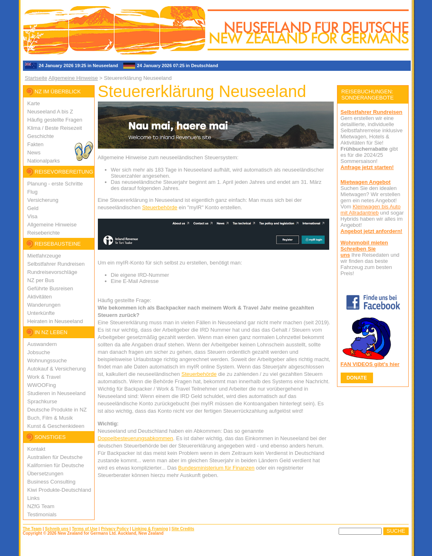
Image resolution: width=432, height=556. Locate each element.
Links (33, 498)
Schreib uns (56, 529)
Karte (33, 103)
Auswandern (42, 344)
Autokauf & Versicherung (56, 369)
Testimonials (42, 514)
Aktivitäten (39, 297)
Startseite (36, 78)
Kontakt (36, 449)
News (34, 152)
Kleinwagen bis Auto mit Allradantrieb (371, 209)
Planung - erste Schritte (55, 184)
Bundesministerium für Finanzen (216, 468)
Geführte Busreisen (50, 288)
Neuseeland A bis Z (50, 111)
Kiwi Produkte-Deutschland (59, 490)
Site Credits (183, 529)
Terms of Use (84, 529)
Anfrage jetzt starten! (367, 167)
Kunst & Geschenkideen (55, 426)
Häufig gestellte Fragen (54, 120)
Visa (32, 216)
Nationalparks (43, 161)
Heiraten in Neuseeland (55, 321)
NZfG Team (40, 506)
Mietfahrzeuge (44, 256)
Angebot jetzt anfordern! (372, 231)
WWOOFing (41, 385)
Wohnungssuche (47, 360)
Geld (32, 208)
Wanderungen (44, 305)
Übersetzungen (45, 473)
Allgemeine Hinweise (73, 78)
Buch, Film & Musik (50, 418)
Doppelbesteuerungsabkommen (135, 438)
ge (74, 272)
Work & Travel (44, 377)
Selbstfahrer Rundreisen (56, 264)
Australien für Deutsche (55, 457)
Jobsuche (38, 352)
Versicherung (43, 200)
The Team (32, 529)
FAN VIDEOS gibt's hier (370, 364)
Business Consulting (51, 482)
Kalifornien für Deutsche (55, 465)
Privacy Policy (115, 529)
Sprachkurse (42, 401)
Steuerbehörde (159, 207)
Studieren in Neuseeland (56, 393)
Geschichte (40, 136)
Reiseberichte (43, 233)
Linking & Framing (150, 529)
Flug (32, 192)
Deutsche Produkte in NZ (57, 410)
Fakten (35, 144)
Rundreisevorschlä (49, 272)
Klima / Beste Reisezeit (54, 128)
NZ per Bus (40, 280)
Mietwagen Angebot (366, 182)
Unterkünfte (41, 313)
